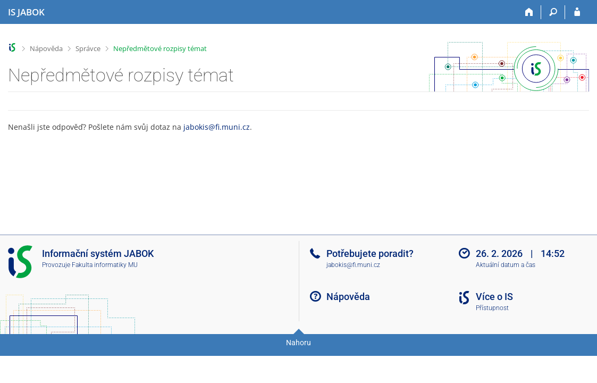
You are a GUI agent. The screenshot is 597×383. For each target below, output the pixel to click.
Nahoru (298, 342)
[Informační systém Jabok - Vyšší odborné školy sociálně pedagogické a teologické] (26, 12)
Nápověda (46, 48)
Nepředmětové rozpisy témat (160, 48)
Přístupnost (492, 308)
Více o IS (494, 296)
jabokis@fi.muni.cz (216, 127)
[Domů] (529, 12)
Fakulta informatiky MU (105, 265)
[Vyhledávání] (553, 12)
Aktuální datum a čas (505, 265)
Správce (87, 48)
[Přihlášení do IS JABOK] (577, 12)
